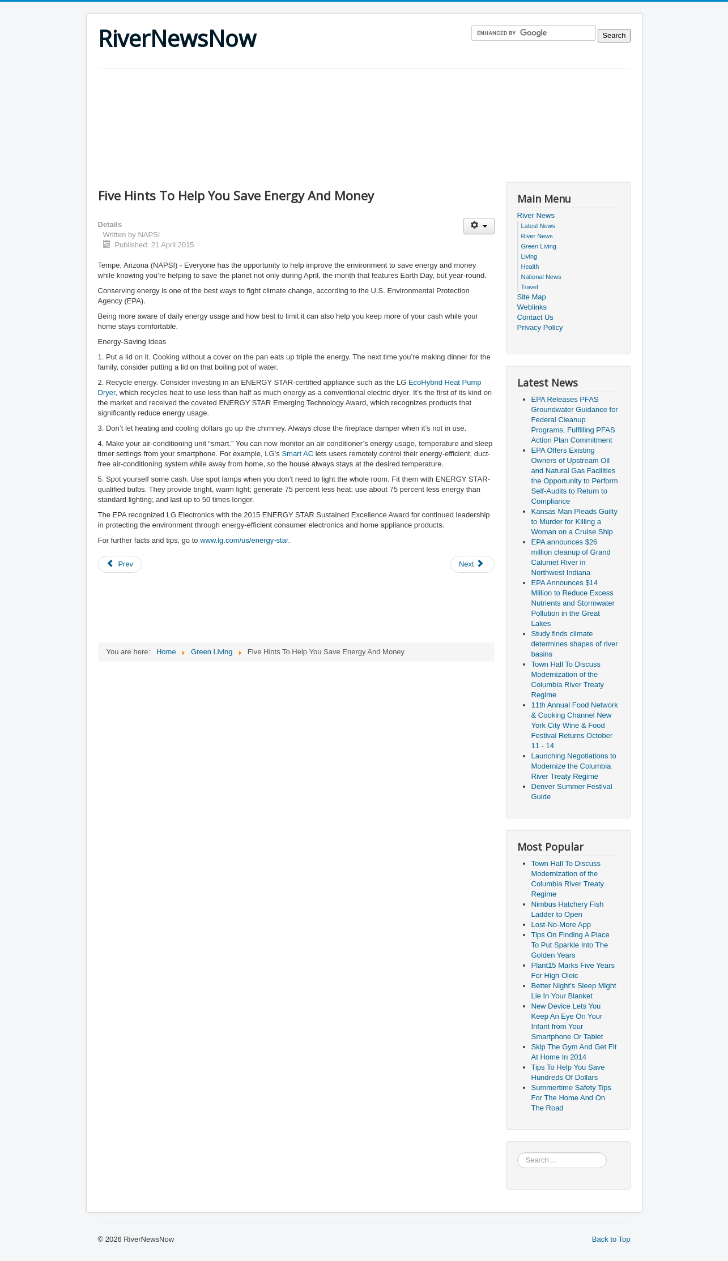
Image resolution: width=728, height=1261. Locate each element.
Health (530, 266)
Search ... (517, 1152)
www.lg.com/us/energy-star (244, 540)
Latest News (538, 225)
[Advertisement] (304, 99)
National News (541, 276)
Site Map (531, 297)
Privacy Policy (540, 327)
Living (529, 256)
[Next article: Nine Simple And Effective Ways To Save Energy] (472, 564)
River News (536, 215)
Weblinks (532, 307)
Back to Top (611, 1239)
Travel (529, 287)
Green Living (538, 246)
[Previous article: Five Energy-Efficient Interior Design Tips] (120, 564)
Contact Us (535, 317)
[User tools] (479, 226)
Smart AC (297, 453)
